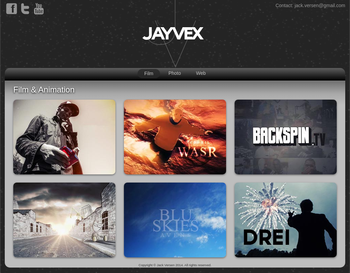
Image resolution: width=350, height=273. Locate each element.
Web (201, 73)
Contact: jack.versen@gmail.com (310, 5)
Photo (175, 73)
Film (148, 73)
